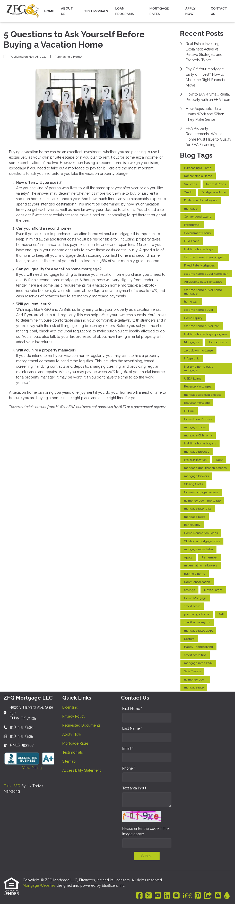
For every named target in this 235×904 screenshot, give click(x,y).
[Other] (208, 896)
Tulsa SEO (12, 786)
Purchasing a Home (68, 56)
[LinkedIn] (167, 896)
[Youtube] (158, 896)
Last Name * (132, 728)
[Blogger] (176, 896)
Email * (128, 748)
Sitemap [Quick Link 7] (69, 761)
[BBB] (187, 896)
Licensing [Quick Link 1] (70, 707)
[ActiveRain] (227, 896)
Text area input (134, 788)
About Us (67, 11)
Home (49, 11)
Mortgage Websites (39, 885)
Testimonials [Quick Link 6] (72, 752)
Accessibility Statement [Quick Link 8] (81, 770)
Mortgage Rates (159, 11)
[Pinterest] (198, 896)
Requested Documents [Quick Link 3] (81, 725)
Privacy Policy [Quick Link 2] (73, 716)
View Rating (23, 768)
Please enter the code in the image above (145, 831)
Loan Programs (124, 11)
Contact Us (219, 11)
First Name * (132, 709)
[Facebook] (139, 896)
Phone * (128, 768)
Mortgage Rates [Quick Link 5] (75, 743)
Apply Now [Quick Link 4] (71, 734)
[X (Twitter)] (148, 896)
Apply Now (190, 11)
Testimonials (96, 11)
